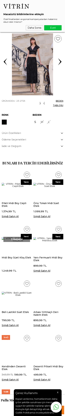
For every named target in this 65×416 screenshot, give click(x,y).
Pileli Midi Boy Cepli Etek (14, 204)
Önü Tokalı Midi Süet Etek (46, 204)
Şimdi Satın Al (10, 216)
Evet (53, 27)
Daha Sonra (34, 27)
